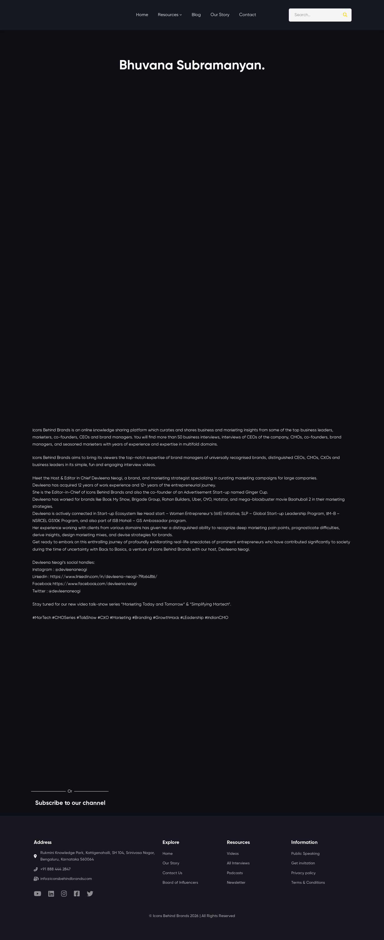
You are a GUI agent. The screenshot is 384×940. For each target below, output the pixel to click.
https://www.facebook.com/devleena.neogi (95, 584)
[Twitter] (90, 893)
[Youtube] (37, 893)
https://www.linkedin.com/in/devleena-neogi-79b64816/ (103, 577)
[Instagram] (64, 893)
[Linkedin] (51, 893)
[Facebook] (76, 893)
